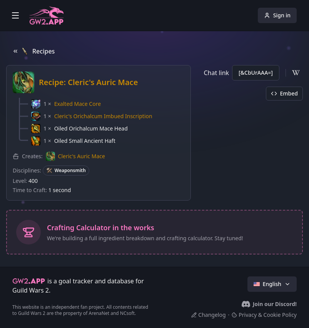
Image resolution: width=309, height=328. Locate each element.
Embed (284, 93)
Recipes (33, 51)
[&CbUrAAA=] (256, 72)
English (272, 284)
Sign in (277, 15)
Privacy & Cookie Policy (264, 314)
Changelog (208, 314)
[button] (66, 104)
